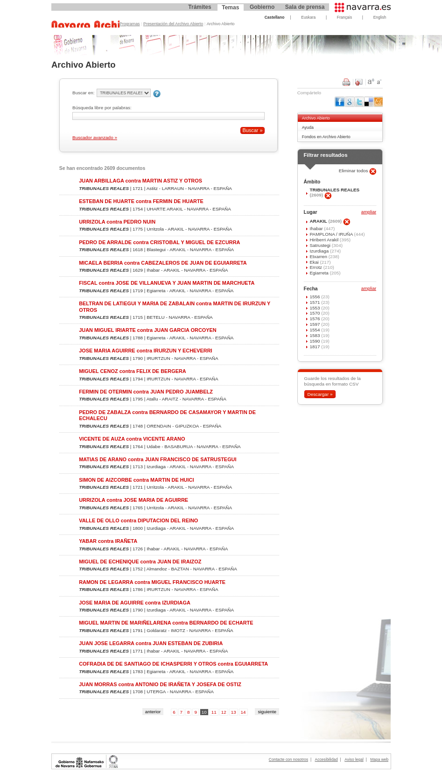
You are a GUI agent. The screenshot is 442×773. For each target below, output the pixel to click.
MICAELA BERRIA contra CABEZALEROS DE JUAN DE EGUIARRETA (163, 263)
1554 (315, 329)
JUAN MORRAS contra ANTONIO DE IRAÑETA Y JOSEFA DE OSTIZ (160, 684)
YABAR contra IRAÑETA (108, 541)
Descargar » (319, 394)
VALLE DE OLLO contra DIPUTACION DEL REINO (138, 520)
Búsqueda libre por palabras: (102, 107)
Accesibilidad (326, 759)
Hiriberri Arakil (324, 239)
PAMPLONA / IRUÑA (331, 234)
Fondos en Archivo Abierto (326, 136)
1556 (315, 296)
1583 (315, 335)
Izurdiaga (319, 250)
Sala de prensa (305, 7)
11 (214, 712)
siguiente (267, 711)
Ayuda (308, 127)
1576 (315, 318)
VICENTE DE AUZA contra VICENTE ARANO (132, 439)
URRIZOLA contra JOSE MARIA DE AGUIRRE (133, 500)
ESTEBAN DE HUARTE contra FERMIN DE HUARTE (141, 201)
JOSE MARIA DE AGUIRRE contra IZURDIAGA (134, 602)
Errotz (316, 267)
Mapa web (379, 759)
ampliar (368, 212)
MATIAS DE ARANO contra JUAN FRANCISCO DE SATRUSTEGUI (157, 459)
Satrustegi (320, 245)
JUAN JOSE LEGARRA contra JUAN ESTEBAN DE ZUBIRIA (151, 643)
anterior (153, 711)
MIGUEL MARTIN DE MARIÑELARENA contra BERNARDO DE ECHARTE (166, 622)
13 (233, 712)
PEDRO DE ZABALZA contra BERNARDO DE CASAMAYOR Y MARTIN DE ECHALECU (167, 415)
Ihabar (316, 228)
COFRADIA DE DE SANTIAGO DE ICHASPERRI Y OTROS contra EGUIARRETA (173, 664)
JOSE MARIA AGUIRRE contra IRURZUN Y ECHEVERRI (145, 350)
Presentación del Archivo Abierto (173, 23)
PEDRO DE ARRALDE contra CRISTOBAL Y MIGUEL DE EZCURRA (159, 242)
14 (243, 712)
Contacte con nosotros (288, 759)
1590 (315, 341)
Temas (230, 7)
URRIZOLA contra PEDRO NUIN (117, 222)
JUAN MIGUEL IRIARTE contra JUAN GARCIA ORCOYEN (148, 330)
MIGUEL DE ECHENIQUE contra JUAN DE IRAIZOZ (140, 561)
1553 (315, 307)
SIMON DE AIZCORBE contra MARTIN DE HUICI (136, 480)
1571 (315, 302)
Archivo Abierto (316, 118)
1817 (315, 346)
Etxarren (318, 256)
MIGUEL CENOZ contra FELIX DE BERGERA (132, 371)
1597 (315, 324)
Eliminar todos (354, 170)
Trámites (199, 7)
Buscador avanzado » (94, 137)
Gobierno (262, 7)
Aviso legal (354, 759)
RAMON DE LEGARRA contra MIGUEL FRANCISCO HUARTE (152, 582)
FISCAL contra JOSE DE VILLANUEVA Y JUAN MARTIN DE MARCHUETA (166, 283)
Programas (129, 23)
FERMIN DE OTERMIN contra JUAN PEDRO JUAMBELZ (146, 391)
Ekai (314, 262)
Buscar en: (83, 92)
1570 (315, 313)
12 (223, 712)
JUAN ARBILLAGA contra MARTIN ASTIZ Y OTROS (140, 180)
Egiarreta (319, 272)
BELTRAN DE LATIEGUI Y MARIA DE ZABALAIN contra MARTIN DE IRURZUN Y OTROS (174, 306)
